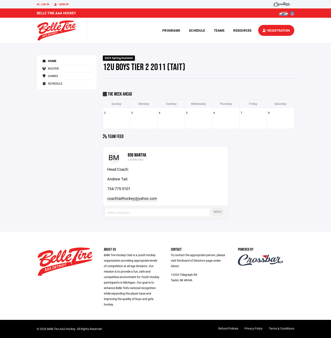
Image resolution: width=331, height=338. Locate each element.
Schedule (197, 30)
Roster (50, 68)
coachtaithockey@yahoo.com (132, 198)
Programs (171, 30)
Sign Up (61, 4)
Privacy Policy (253, 328)
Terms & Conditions (281, 328)
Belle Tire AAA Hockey (56, 13)
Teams (219, 30)
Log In (43, 4)
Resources (242, 30)
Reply (218, 212)
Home (48, 61)
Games (49, 76)
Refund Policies (228, 328)
